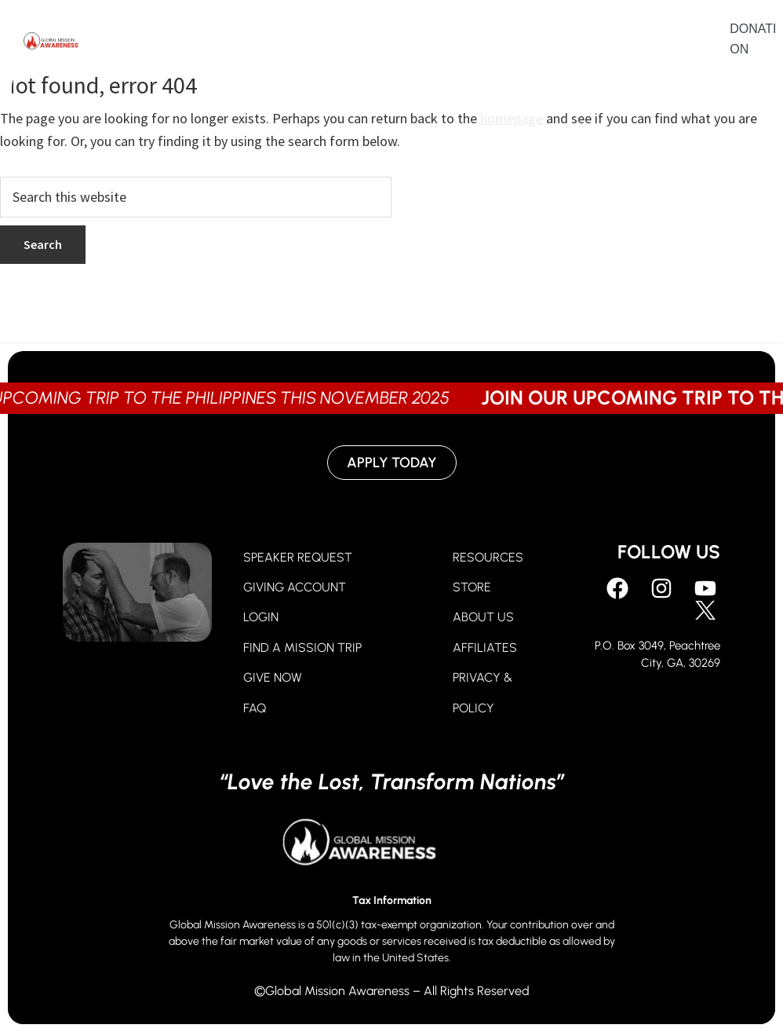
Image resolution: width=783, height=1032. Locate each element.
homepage (511, 118)
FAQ (254, 708)
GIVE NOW (272, 677)
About (402, 42)
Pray (197, 42)
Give (267, 42)
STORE (472, 587)
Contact (608, 42)
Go (331, 42)
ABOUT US (483, 616)
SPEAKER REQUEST (297, 557)
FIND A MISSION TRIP (302, 647)
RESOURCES (488, 557)
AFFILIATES (485, 647)
